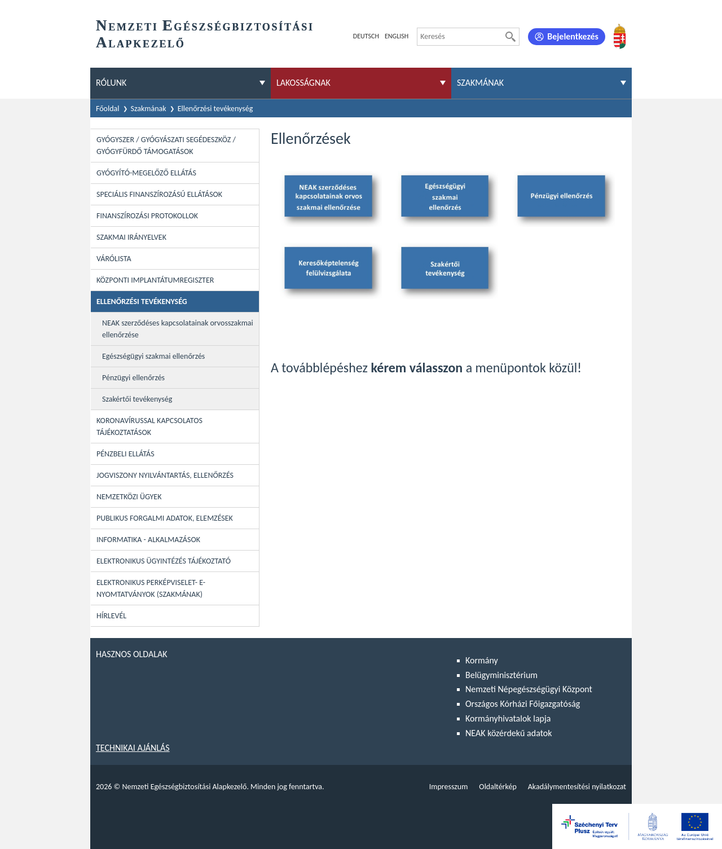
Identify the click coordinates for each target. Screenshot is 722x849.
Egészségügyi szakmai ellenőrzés (153, 356)
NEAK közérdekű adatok (508, 733)
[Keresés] (510, 36)
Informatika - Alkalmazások (148, 539)
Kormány (481, 660)
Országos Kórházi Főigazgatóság (522, 703)
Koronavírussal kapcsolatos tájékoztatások (149, 426)
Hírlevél (111, 616)
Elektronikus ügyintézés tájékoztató (163, 561)
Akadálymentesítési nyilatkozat (577, 786)
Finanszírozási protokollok (147, 216)
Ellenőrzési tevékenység (215, 108)
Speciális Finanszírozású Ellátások (159, 194)
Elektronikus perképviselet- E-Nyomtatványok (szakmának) (150, 588)
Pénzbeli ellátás (125, 454)
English (396, 36)
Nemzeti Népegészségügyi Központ (528, 689)
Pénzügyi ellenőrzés (133, 377)
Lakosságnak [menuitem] (303, 82)
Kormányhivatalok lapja (508, 718)
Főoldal (108, 108)
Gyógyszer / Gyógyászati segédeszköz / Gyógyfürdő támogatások (166, 145)
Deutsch (366, 36)
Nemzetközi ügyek (128, 497)
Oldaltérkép (497, 786)
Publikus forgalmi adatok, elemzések (164, 518)
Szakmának (148, 108)
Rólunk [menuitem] (111, 82)
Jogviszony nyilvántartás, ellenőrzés (165, 475)
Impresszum (448, 786)
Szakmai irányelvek (131, 237)
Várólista (113, 258)
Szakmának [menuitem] (480, 82)
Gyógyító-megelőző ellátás (146, 173)
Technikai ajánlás (133, 747)
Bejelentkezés (572, 36)
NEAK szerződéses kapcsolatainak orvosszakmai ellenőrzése (177, 329)
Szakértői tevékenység (137, 399)
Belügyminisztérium (501, 675)
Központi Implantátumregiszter (155, 280)
